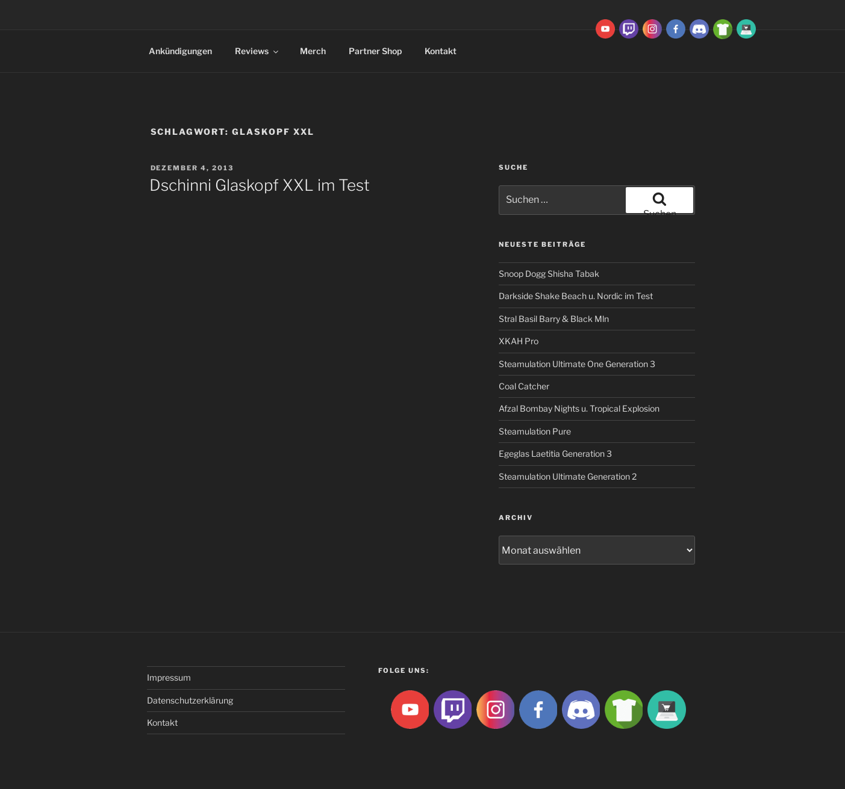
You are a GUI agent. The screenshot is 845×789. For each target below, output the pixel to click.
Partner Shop (375, 51)
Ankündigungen (180, 51)
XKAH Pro (518, 341)
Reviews (257, 51)
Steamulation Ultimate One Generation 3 (577, 364)
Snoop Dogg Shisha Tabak (549, 273)
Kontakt (441, 51)
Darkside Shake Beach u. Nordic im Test (576, 296)
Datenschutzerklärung (190, 700)
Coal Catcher (524, 386)
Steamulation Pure (535, 431)
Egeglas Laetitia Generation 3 (555, 453)
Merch (313, 51)
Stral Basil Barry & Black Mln (554, 319)
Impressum (169, 677)
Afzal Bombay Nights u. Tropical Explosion (579, 408)
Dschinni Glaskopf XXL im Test (259, 185)
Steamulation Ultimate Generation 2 (568, 476)
